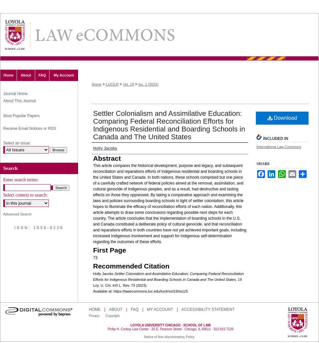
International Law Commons (279, 147)
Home (96, 84)
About (115, 309)
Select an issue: (17, 143)
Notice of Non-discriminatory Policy (169, 337)
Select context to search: (25, 195)
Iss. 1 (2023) (148, 84)
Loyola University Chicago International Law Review (104, 35)
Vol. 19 (128, 84)
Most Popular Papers (21, 116)
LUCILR (112, 84)
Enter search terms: (20, 179)
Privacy (95, 316)
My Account (160, 309)
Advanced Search (17, 214)
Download (282, 118)
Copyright (113, 316)
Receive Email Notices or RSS (29, 128)
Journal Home (15, 93)
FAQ (135, 309)
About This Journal (19, 101)
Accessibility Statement (207, 309)
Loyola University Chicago (297, 322)
